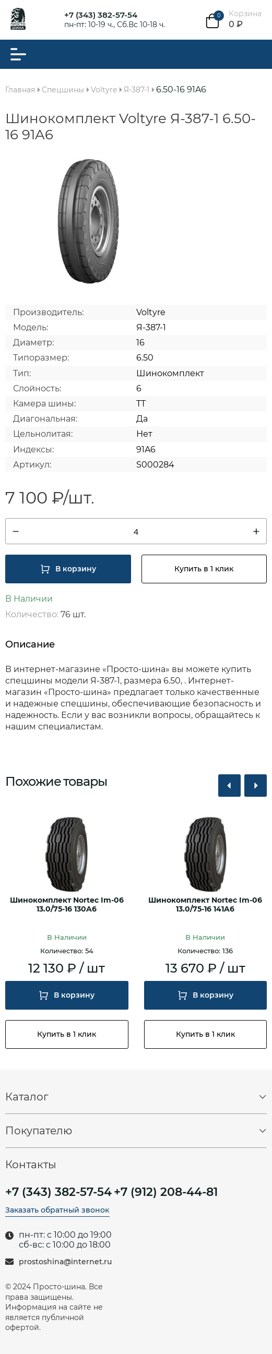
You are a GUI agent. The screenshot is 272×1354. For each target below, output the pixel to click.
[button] (229, 785)
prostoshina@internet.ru (65, 1261)
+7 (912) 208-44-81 (166, 1192)
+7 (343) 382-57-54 (100, 15)
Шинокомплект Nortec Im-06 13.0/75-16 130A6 (67, 905)
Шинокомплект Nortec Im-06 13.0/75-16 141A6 (205, 905)
